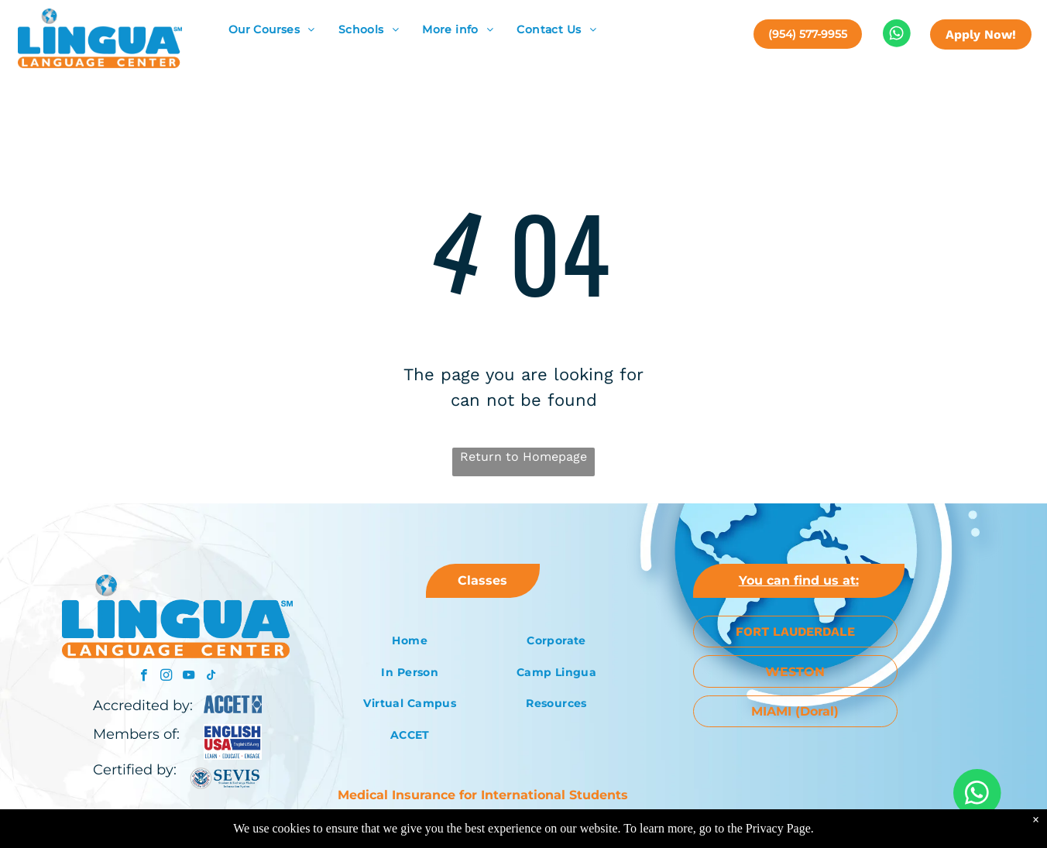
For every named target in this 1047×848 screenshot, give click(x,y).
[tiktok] (211, 677)
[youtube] (188, 677)
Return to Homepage (523, 456)
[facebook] (144, 677)
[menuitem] (272, 30)
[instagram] (166, 677)
